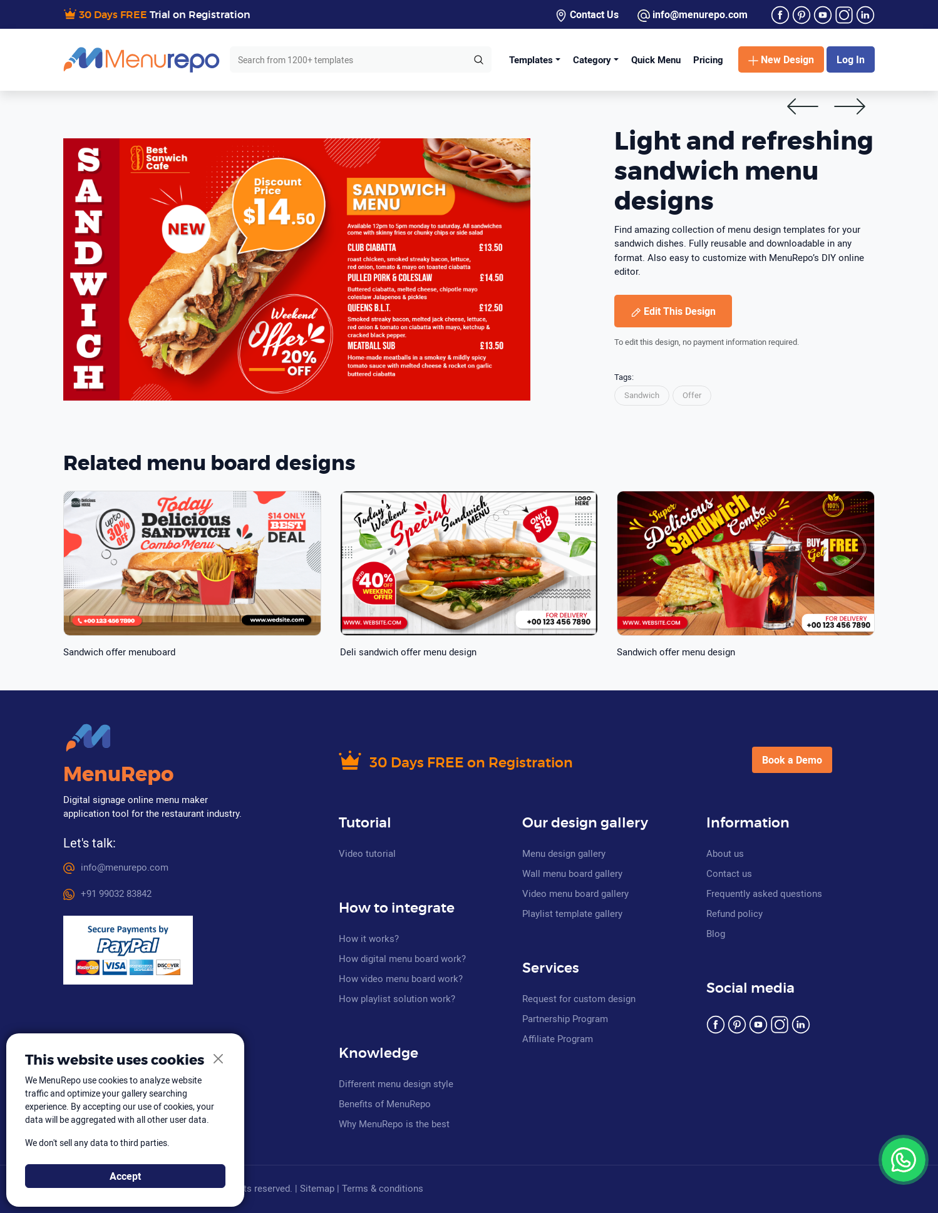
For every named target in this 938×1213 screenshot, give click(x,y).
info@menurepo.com (692, 15)
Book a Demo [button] (792, 760)
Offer (692, 395)
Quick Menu (656, 59)
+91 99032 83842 (107, 893)
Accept (125, 1176)
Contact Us (587, 15)
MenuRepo (118, 775)
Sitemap (317, 1188)
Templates (531, 59)
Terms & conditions (382, 1188)
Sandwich (641, 395)
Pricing (708, 59)
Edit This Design (673, 311)
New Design (781, 59)
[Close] (219, 1059)
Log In (851, 59)
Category (592, 59)
